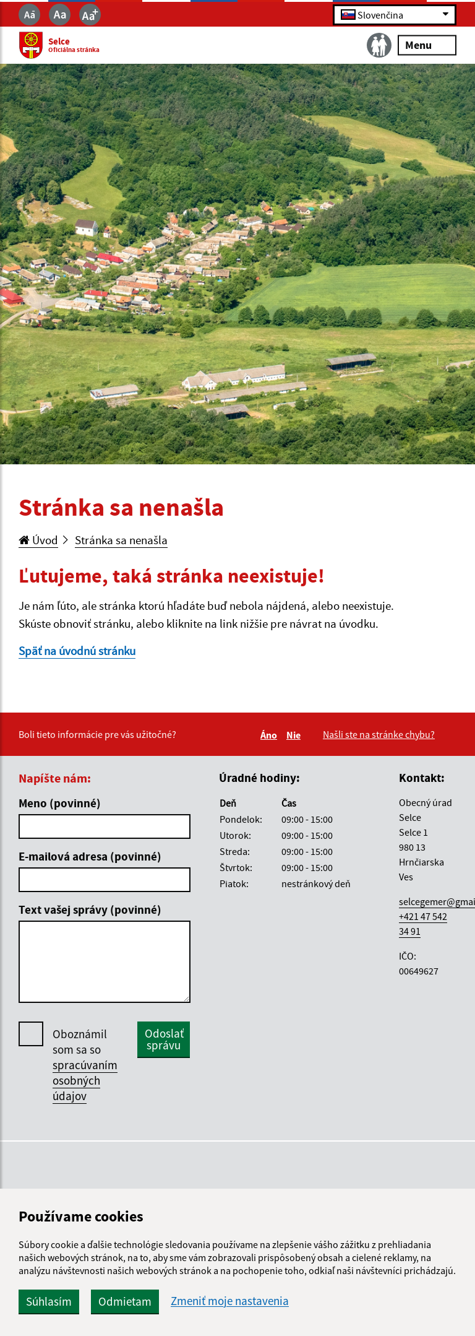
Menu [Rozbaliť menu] (427, 45)
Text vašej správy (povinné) (90, 909)
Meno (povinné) (60, 803)
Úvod (38, 539)
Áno (270, 735)
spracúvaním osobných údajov (85, 1080)
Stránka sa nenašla (121, 539)
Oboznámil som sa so (85, 1065)
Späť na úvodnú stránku (77, 650)
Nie (295, 735)
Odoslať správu (164, 1039)
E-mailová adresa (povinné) (90, 856)
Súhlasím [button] (49, 1301)
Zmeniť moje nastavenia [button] (230, 1301)
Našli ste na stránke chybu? (379, 734)
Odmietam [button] (125, 1301)
